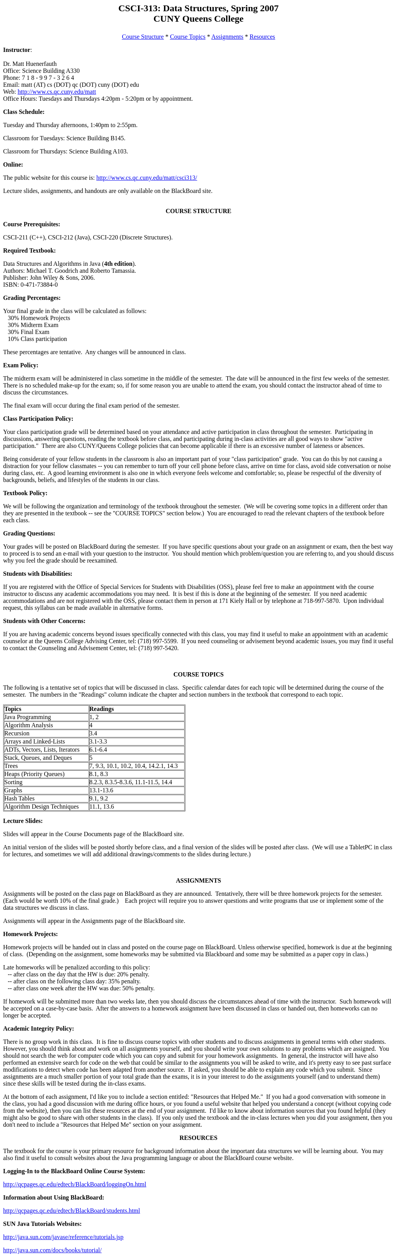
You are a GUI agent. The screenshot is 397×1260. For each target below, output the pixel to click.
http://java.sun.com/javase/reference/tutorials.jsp (63, 1237)
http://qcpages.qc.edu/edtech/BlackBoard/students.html (71, 1210)
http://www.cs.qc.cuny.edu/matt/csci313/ (146, 177)
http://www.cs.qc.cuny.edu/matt (56, 91)
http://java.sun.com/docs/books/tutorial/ (52, 1250)
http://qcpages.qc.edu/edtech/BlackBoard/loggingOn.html (74, 1184)
